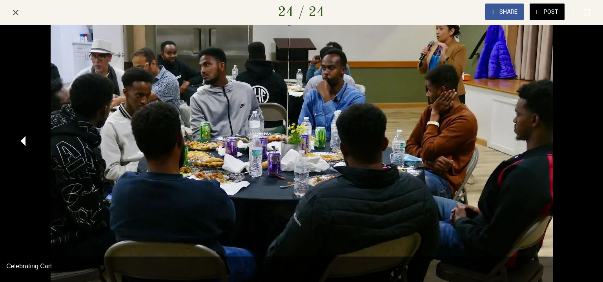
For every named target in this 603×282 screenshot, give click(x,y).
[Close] (15, 12)
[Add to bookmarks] (587, 12)
